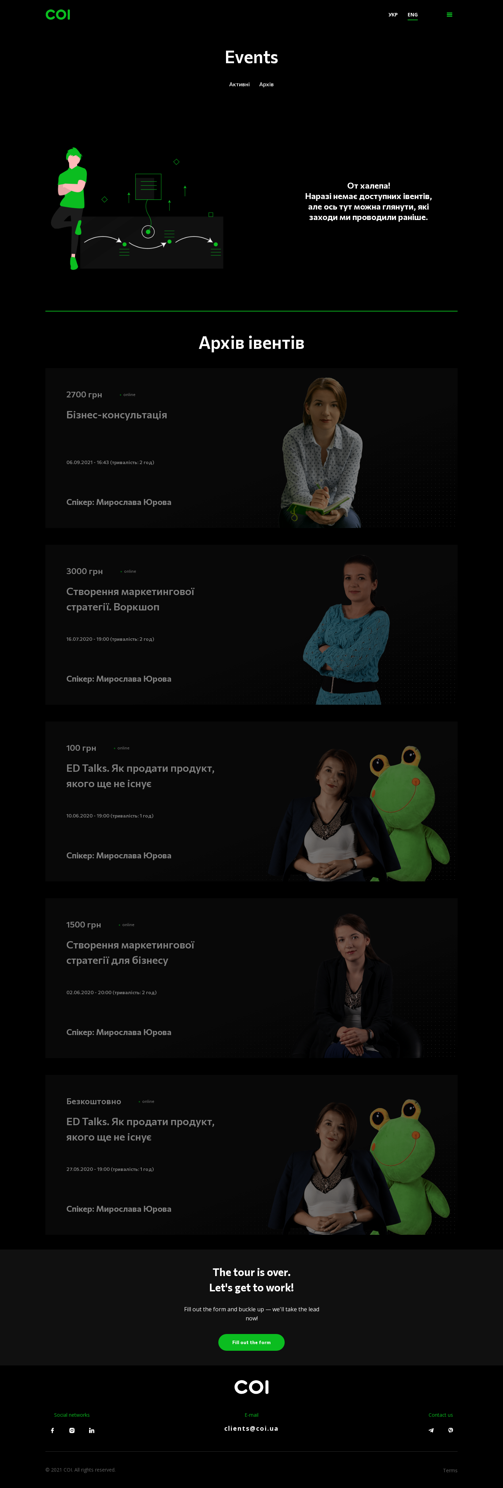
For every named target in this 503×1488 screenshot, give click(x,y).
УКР (390, 14)
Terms (450, 1469)
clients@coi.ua (251, 1428)
